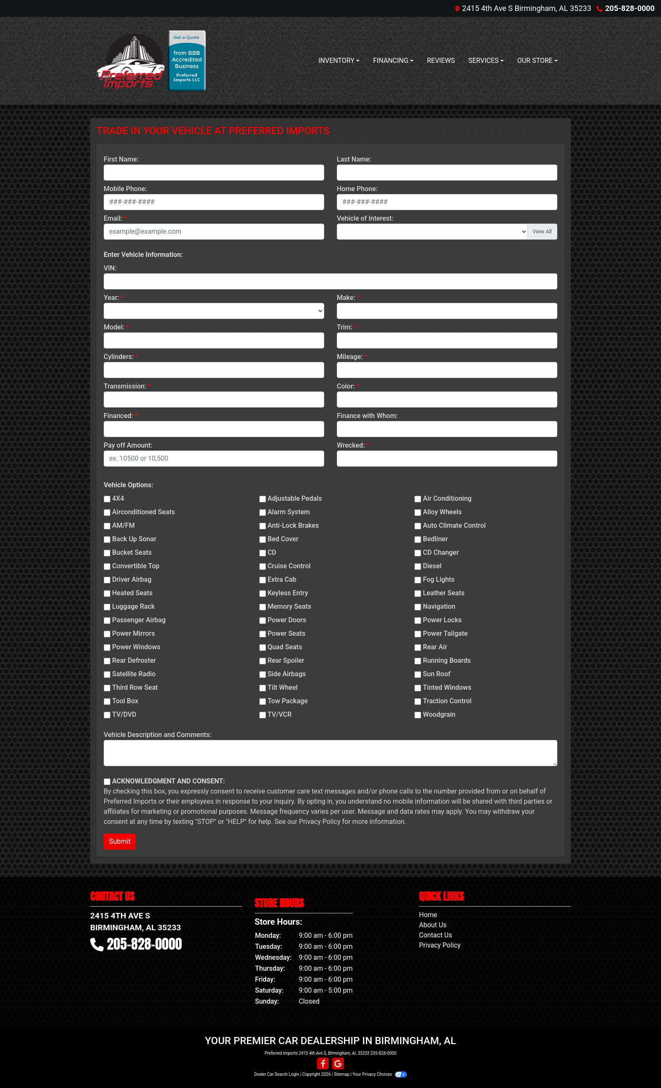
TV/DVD (124, 714)
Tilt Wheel (283, 687)
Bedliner (435, 539)
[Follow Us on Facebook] (323, 1064)
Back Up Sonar (134, 539)
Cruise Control (289, 566)
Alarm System (289, 512)
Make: (346, 298)
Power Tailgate (445, 633)
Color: (346, 386)
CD (272, 552)
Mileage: (350, 357)
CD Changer (441, 552)
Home (428, 915)
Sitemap (341, 1074)
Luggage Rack (133, 606)
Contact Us (435, 935)
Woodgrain (439, 714)
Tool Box (125, 701)
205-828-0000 (630, 8)
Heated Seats (132, 593)
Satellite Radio (134, 674)
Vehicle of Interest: (365, 218)
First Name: (121, 159)
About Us (432, 925)
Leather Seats (444, 593)
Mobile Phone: (125, 189)
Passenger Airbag (139, 620)
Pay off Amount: (128, 445)
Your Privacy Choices (379, 1074)
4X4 (118, 498)
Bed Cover (283, 539)
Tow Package (288, 701)
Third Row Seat (135, 687)
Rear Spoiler (286, 660)
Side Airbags (287, 674)
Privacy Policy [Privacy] (440, 945)
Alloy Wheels (442, 512)
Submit (119, 841)
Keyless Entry (288, 593)
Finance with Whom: (367, 416)
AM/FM (123, 525)
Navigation (439, 606)
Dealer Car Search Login (276, 1074)
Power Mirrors (133, 633)
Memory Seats (290, 606)
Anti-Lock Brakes (293, 525)
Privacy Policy (320, 822)
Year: (111, 298)
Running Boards (446, 660)
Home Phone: (357, 189)
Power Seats (287, 633)
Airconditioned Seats (143, 512)
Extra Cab (282, 579)
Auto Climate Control (454, 525)
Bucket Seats (132, 552)
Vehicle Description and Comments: (157, 735)
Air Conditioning (447, 498)
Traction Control (447, 701)
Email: (113, 218)
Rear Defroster (134, 660)
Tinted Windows (447, 687)
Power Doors (287, 620)
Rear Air (435, 647)
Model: (114, 327)
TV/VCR (280, 714)
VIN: (110, 268)
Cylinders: (119, 357)
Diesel (432, 566)
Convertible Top (135, 566)
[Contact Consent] (107, 781)
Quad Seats (285, 647)
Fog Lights (438, 579)
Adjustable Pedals (295, 498)
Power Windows (136, 647)
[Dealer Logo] (130, 60)
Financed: (118, 416)
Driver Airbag (131, 579)
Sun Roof (436, 674)
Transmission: (125, 386)
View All (542, 231)
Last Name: (354, 159)
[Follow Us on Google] (338, 1064)
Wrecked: (351, 445)
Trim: (344, 327)
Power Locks (442, 620)
